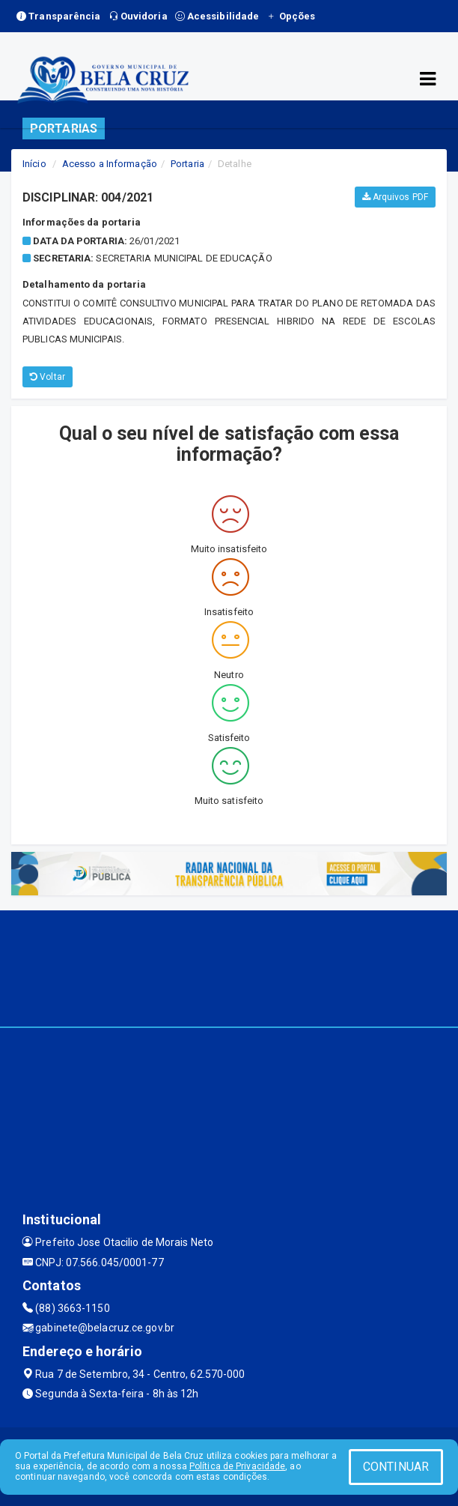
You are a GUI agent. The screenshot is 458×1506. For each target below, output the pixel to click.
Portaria (187, 163)
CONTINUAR (396, 1467)
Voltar (47, 377)
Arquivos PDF (395, 197)
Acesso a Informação (109, 163)
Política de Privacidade (237, 1466)
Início (34, 163)
